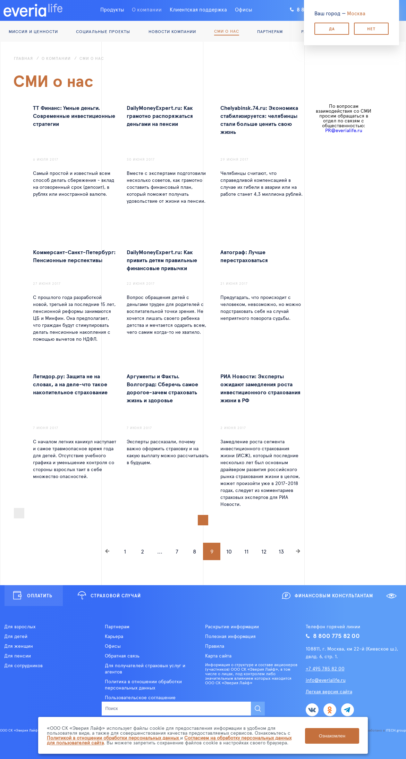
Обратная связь (122, 656)
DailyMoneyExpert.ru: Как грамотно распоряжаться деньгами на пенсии (160, 115)
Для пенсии (17, 656)
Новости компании (172, 31)
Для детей (15, 636)
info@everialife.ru (326, 680)
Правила (214, 646)
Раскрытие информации (232, 626)
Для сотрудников (23, 665)
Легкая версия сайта (329, 691)
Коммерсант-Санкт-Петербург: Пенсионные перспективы (74, 256)
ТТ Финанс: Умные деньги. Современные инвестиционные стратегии (74, 115)
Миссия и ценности (33, 31)
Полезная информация (230, 636)
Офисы (243, 9)
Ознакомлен (332, 735)
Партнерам (270, 31)
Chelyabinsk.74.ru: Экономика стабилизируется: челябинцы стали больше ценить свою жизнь (259, 119)
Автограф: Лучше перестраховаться (244, 256)
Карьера (114, 636)
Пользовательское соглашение (140, 697)
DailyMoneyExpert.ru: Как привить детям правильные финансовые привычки (162, 260)
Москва (356, 13)
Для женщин (18, 646)
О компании (147, 9)
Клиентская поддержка (198, 9)
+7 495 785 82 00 (325, 668)
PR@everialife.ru (343, 130)
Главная (23, 58)
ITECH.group (396, 730)
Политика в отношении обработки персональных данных (143, 684)
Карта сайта (218, 656)
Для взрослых (19, 626)
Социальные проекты (103, 31)
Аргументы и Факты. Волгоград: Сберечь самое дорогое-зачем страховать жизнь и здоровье (162, 388)
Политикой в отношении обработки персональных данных (113, 737)
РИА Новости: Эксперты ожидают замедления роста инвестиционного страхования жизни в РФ (260, 388)
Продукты (112, 9)
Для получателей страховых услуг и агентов (145, 668)
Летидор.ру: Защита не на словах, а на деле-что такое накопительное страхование (70, 384)
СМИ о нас (226, 31)
